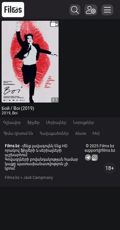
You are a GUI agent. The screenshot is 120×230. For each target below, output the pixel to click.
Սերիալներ (56, 122)
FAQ (96, 133)
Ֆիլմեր (33, 122)
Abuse (80, 133)
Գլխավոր (12, 122)
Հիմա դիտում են (18, 133)
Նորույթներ (83, 122)
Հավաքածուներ (54, 133)
